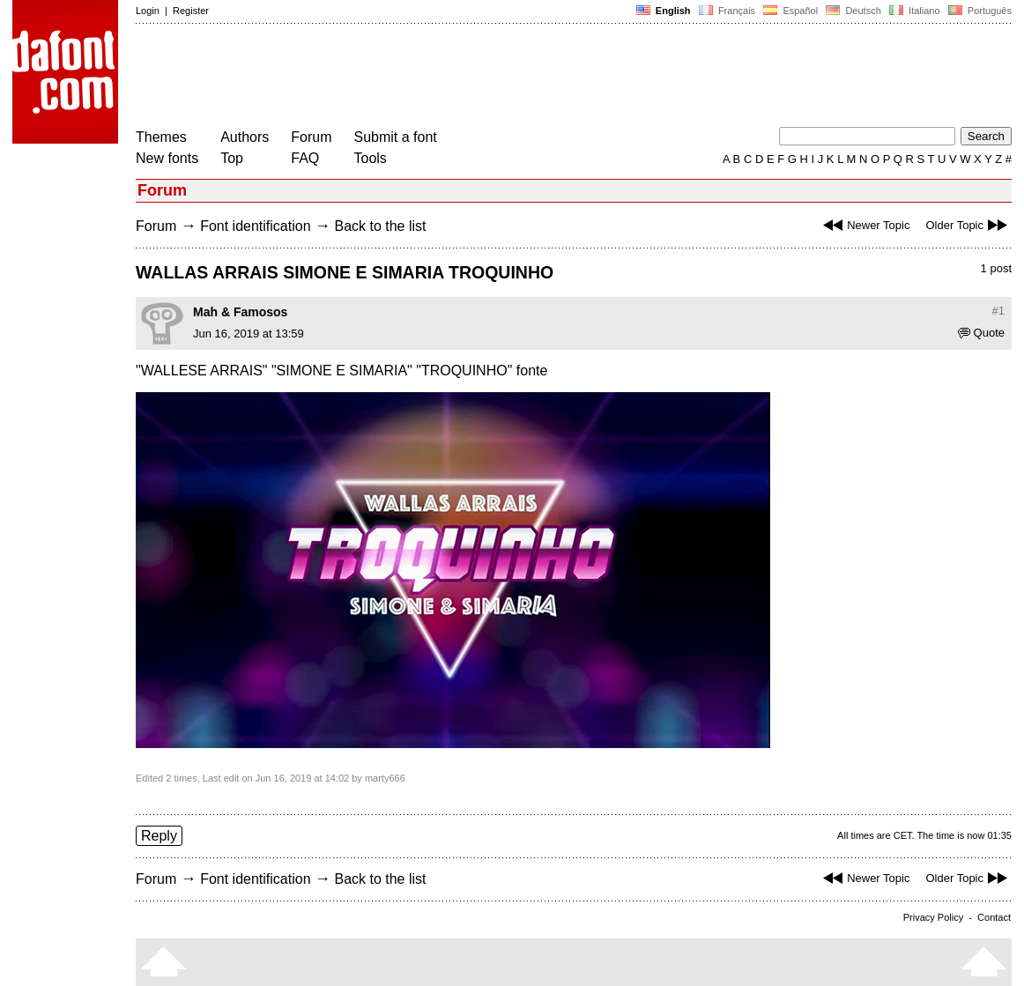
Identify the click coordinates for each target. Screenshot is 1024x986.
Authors (244, 137)
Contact (994, 917)
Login (148, 10)
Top (231, 158)
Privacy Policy (933, 917)
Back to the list (380, 226)
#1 (998, 310)
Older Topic (968, 225)
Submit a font (395, 137)
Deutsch (853, 10)
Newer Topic (864, 225)
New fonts (167, 158)
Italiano (915, 10)
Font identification (255, 226)
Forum (311, 137)
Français (727, 10)
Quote (981, 332)
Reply (159, 835)
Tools (370, 158)
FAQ (305, 158)
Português (979, 10)
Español (790, 10)
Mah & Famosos (240, 312)
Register (191, 10)
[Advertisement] (456, 77)
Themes (161, 137)
